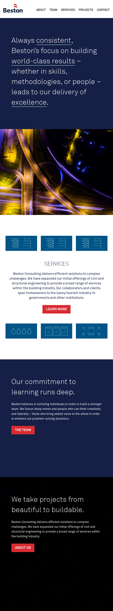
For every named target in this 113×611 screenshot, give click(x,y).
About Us (23, 547)
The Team (23, 430)
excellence (28, 101)
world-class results (43, 60)
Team (53, 9)
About (41, 9)
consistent (53, 40)
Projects (86, 9)
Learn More (56, 309)
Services (68, 9)
